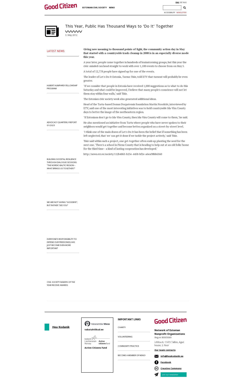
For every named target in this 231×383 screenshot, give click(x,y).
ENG (177, 2)
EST (181, 2)
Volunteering (125, 336)
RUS (184, 2)
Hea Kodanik (61, 327)
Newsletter (181, 12)
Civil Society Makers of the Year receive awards (63, 271)
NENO (112, 7)
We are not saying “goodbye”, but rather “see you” (63, 191)
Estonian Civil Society (94, 7)
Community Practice (128, 346)
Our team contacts (165, 350)
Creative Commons (171, 368)
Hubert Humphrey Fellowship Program (63, 74)
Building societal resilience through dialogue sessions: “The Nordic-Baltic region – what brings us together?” (63, 151)
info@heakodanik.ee (172, 356)
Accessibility (169, 12)
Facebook (166, 362)
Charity (122, 327)
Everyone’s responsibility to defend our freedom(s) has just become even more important (63, 231)
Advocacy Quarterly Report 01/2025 (63, 111)
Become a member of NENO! (132, 355)
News (90, 166)
